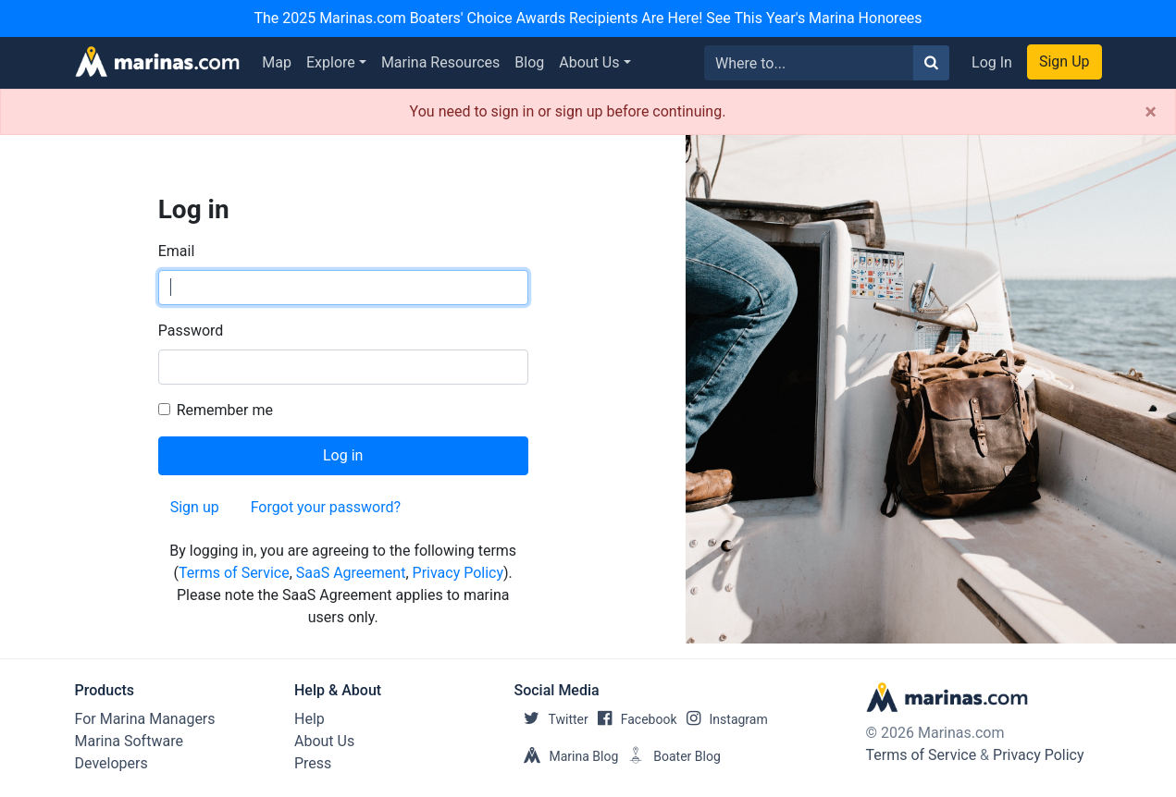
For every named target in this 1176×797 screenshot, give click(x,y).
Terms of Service (234, 573)
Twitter (551, 719)
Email (176, 251)
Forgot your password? (326, 507)
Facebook (632, 719)
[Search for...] (809, 62)
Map (276, 62)
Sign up (194, 507)
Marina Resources (440, 62)
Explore (330, 62)
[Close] (1150, 112)
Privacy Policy (458, 573)
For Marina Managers (145, 719)
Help (309, 719)
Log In (992, 62)
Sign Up (1064, 61)
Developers (111, 763)
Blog (529, 62)
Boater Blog (669, 756)
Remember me (225, 410)
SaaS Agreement (351, 573)
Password (191, 330)
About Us (589, 62)
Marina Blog (566, 756)
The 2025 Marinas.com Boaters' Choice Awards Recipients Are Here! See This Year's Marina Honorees (588, 18)
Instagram (722, 719)
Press (312, 763)
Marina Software (129, 741)
